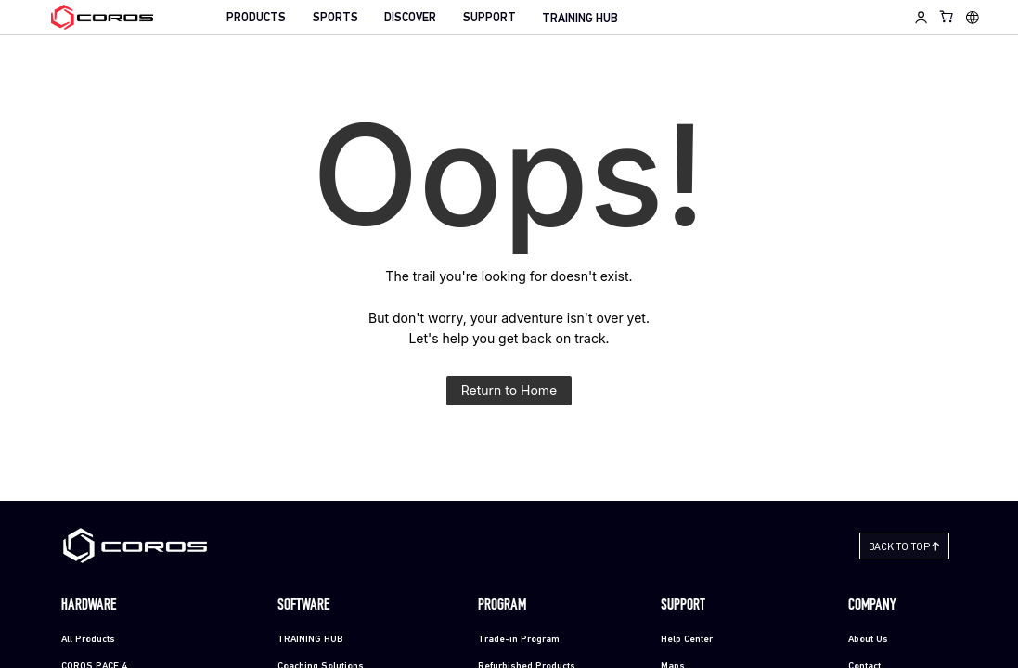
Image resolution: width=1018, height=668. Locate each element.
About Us (868, 640)
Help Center (687, 640)
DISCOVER (410, 18)
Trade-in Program (519, 640)
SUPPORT (489, 18)
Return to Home (509, 390)
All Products (88, 640)
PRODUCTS (256, 18)
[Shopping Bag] (947, 16)
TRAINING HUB (580, 19)
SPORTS (335, 18)
